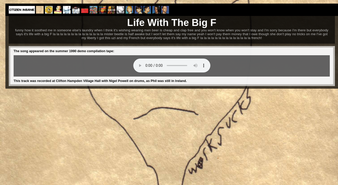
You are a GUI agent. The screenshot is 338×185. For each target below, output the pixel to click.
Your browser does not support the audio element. (171, 65)
